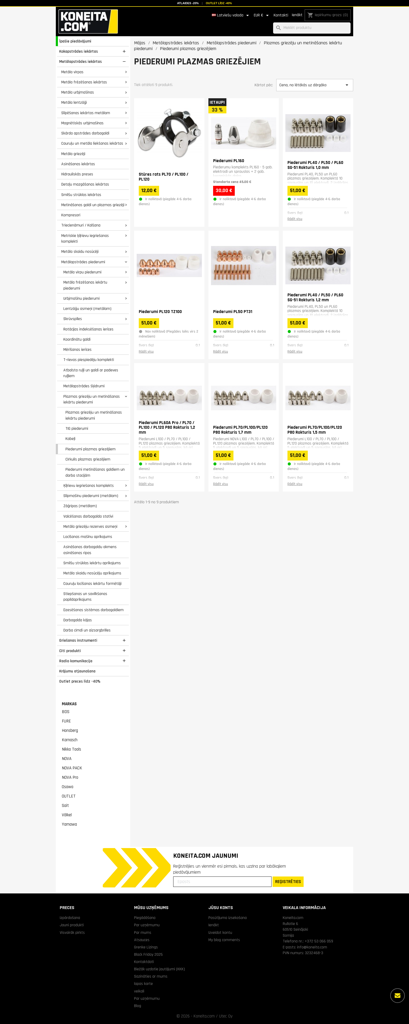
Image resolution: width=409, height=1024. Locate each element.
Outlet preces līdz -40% (79, 681)
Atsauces (141, 939)
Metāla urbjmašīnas (77, 92)
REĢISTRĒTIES (288, 882)
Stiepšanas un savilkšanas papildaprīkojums (85, 596)
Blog (137, 1005)
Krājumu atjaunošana (77, 671)
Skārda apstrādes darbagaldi (85, 133)
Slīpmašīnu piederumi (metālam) (90, 495)
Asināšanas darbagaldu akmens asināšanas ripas (90, 549)
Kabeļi (70, 438)
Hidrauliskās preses (77, 174)
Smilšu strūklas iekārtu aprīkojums (92, 563)
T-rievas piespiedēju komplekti (88, 359)
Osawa (67, 787)
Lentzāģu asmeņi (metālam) (87, 308)
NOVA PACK (72, 768)
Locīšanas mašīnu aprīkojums (87, 536)
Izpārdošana (70, 917)
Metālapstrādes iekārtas (80, 61)
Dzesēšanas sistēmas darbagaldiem (93, 609)
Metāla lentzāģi (74, 102)
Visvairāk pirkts (72, 932)
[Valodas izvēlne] (231, 15)
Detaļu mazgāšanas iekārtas (85, 184)
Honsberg (70, 730)
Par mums (142, 932)
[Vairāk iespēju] (397, 995)
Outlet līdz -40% (219, 3)
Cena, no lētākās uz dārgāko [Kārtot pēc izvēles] (314, 85)
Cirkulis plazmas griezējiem (87, 459)
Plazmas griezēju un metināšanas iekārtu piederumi (91, 399)
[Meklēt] (312, 28)
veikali (139, 991)
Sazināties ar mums (150, 976)
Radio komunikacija (75, 661)
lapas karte (143, 983)
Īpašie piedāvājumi (75, 41)
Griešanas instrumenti (78, 640)
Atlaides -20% (188, 3)
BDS (65, 712)
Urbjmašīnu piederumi (81, 298)
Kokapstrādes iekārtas (78, 51)
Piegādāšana (144, 917)
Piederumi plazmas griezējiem (90, 449)
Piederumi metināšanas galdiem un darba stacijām (95, 472)
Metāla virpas (72, 72)
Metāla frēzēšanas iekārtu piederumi (85, 285)
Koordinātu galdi (77, 339)
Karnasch (69, 740)
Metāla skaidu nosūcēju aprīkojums (92, 573)
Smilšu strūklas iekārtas (81, 194)
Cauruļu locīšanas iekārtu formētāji (92, 583)
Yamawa (69, 824)
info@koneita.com (312, 947)
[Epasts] (222, 881)
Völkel (67, 815)
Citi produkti (70, 650)
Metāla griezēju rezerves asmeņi (90, 526)
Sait (65, 805)
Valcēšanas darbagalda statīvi (88, 516)
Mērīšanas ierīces (77, 349)
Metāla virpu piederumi (82, 272)
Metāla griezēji (73, 153)
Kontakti (281, 15)
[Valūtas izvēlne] (262, 15)
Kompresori (70, 215)
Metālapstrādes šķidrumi (84, 386)
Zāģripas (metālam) (80, 505)
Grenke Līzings (146, 947)
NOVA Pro (70, 777)
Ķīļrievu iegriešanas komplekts (88, 485)
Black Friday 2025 (148, 954)
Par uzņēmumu (147, 925)
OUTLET (69, 796)
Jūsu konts (220, 908)
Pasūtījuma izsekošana (227, 917)
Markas (69, 704)
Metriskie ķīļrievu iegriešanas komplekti (85, 238)
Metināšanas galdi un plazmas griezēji (92, 204)
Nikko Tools (71, 749)
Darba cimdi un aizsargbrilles (87, 630)
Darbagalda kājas (77, 620)
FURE (66, 721)
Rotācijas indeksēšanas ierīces (88, 329)
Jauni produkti (72, 925)
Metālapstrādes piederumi (83, 262)
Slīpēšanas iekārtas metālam (85, 112)
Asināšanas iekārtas (78, 164)
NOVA (66, 759)
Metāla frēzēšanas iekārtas (84, 82)
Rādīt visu (294, 219)
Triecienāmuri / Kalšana (80, 225)
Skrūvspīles (72, 318)
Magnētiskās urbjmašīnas (82, 123)
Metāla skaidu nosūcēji (80, 251)
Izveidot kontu (220, 932)
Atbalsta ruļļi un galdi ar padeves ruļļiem (90, 373)
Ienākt (297, 15)
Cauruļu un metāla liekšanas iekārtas (92, 143)
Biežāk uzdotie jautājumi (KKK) (159, 969)
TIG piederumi (76, 428)
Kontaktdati (144, 961)
